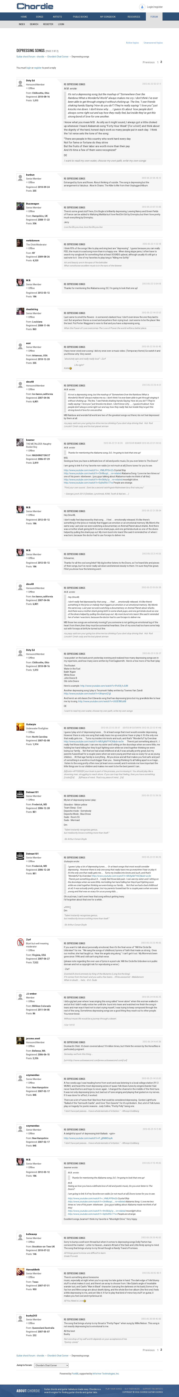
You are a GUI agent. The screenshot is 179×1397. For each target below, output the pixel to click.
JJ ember (31, 993)
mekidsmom (33, 240)
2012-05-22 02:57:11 (151, 83)
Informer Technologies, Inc (106, 1373)
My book (108, 17)
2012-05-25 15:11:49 (152, 1129)
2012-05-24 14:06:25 (151, 996)
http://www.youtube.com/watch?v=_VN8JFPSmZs (89, 470)
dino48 (30, 381)
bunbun (30, 174)
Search (34, 24)
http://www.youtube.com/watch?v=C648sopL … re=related (92, 473)
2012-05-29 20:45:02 (151, 1237)
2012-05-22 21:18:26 (113, 443)
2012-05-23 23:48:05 (151, 942)
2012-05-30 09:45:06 (151, 1318)
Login (61, 24)
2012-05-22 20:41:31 (151, 385)
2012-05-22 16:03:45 (151, 346)
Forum (154, 17)
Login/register (155, 6)
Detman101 (32, 792)
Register (48, 24)
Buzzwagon (32, 203)
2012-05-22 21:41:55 (151, 553)
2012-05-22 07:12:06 (151, 206)
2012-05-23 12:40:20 (151, 857)
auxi (28, 343)
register (38, 68)
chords (159, 1392)
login (28, 68)
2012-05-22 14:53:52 (151, 312)
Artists (57, 17)
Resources (134, 17)
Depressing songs (30, 50)
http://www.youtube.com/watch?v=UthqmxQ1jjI (87, 693)
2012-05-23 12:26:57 (110, 727)
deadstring (32, 309)
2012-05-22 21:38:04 (151, 510)
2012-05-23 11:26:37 (151, 653)
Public (80, 17)
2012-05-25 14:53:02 (151, 1078)
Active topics (132, 43)
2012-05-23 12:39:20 (151, 795)
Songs (39, 17)
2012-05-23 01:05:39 (151, 587)
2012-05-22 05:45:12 (151, 178)
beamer (30, 440)
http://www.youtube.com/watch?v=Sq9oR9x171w (88, 482)
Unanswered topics (153, 43)
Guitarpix (31, 724)
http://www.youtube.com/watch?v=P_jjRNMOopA (88, 1138)
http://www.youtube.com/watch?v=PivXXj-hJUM (104, 686)
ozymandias (32, 1075)
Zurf (28, 939)
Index (22, 24)
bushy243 (31, 1315)
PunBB (75, 1373)
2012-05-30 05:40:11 (151, 1272)
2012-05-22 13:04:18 (151, 283)
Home (24, 17)
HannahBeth (33, 1269)
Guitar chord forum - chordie (30, 56)
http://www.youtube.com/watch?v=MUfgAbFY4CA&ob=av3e (94, 741)
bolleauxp (31, 1234)
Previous (149, 62)
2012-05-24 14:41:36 (152, 1041)
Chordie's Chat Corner (58, 56)
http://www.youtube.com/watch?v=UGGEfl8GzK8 (102, 701)
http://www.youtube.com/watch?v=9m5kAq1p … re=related (93, 479)
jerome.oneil (33, 1038)
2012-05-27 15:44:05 (151, 1163)
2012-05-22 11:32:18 (152, 243)
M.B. (28, 280)
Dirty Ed (30, 80)
